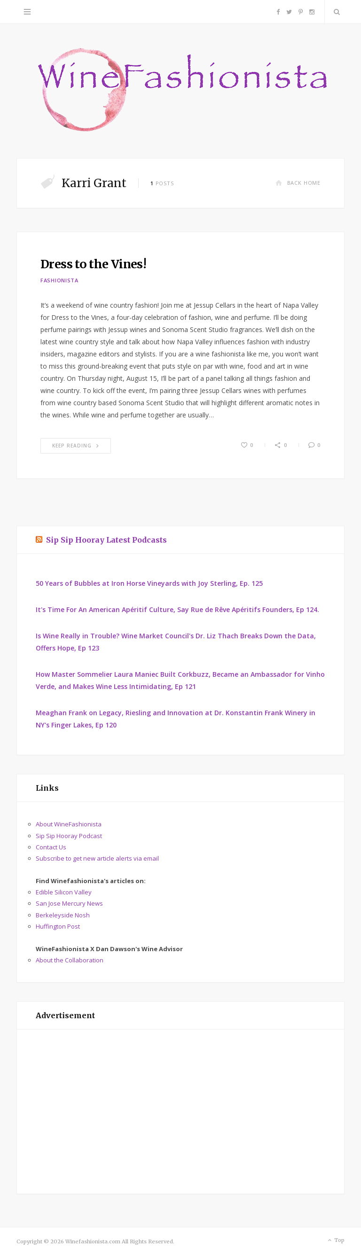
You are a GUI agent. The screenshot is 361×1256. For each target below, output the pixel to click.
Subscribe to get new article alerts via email (97, 858)
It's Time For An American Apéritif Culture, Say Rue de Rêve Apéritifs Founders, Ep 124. (177, 609)
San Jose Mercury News (69, 903)
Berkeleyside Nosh (63, 915)
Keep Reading (75, 445)
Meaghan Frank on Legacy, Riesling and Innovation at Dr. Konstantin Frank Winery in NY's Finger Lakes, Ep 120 (175, 718)
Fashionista (59, 280)
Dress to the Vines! (93, 264)
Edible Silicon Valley (64, 892)
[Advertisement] (180, 1111)
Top (335, 1240)
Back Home (298, 182)
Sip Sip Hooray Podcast (69, 836)
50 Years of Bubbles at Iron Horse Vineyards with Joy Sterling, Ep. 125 (149, 583)
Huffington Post (58, 926)
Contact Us (51, 847)
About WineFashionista (69, 824)
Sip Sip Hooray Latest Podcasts (106, 540)
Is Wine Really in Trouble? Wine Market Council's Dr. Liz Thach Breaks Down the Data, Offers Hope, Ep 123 (176, 641)
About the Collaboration (69, 960)
